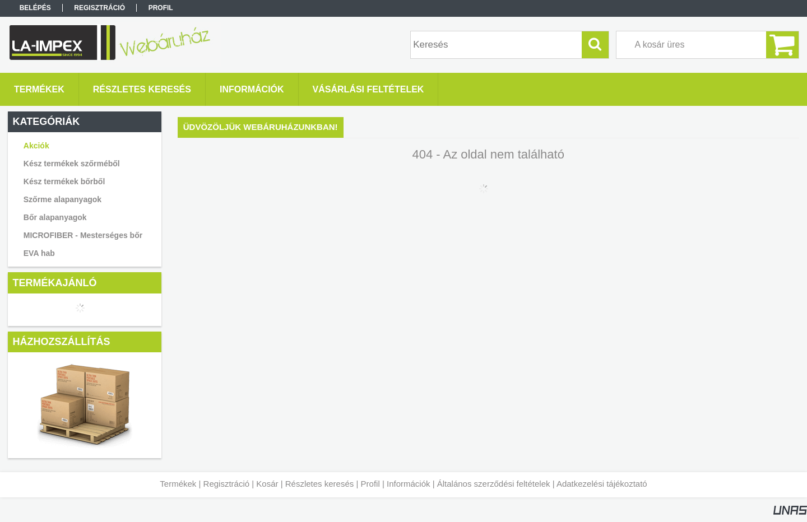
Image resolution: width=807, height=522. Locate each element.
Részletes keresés (319, 483)
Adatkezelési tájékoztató (601, 483)
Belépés (35, 8)
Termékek (178, 483)
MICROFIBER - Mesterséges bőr (83, 235)
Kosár (267, 483)
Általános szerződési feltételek (493, 483)
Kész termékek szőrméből (72, 163)
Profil (370, 483)
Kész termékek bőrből (64, 181)
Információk (408, 483)
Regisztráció (226, 483)
